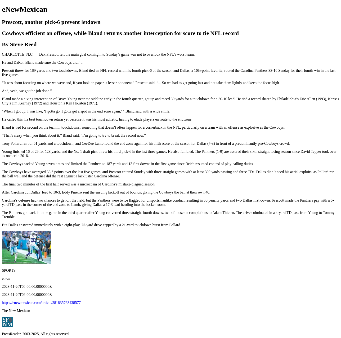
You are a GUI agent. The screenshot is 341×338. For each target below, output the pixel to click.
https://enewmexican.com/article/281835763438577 (41, 303)
